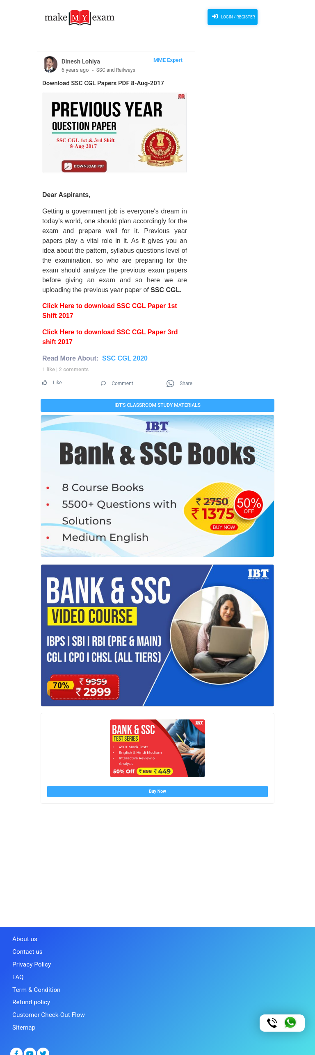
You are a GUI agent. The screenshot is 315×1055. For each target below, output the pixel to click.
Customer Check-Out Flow (43, 1004)
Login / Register (231, 16)
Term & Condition (32, 981)
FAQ (17, 970)
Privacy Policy (28, 959)
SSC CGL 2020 (125, 358)
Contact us (25, 947)
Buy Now (157, 789)
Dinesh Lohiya (81, 61)
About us (23, 936)
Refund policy (28, 992)
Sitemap (22, 1015)
